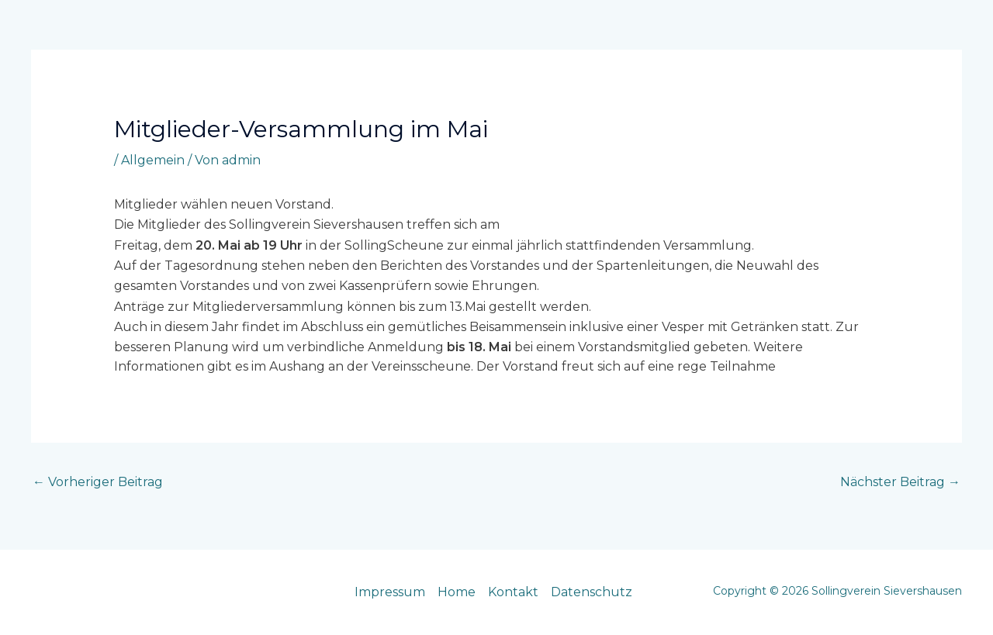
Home (457, 592)
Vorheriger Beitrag (98, 482)
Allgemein (153, 160)
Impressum (390, 592)
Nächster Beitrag (900, 482)
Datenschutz (591, 592)
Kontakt (513, 592)
